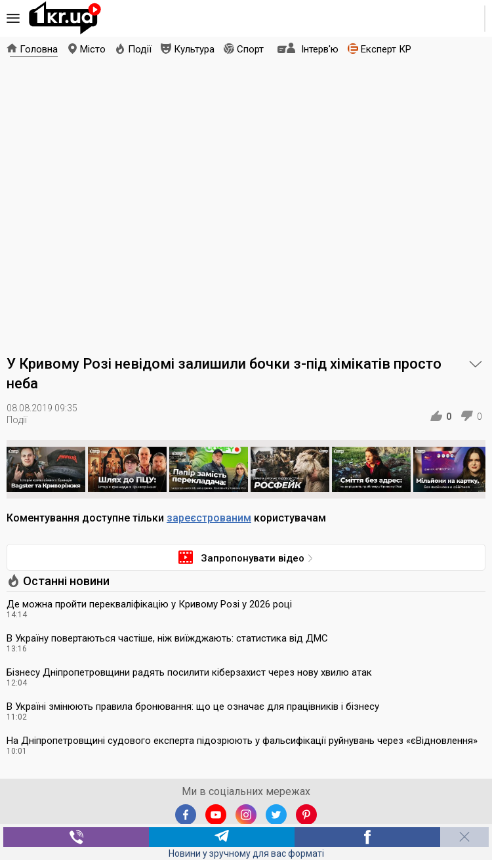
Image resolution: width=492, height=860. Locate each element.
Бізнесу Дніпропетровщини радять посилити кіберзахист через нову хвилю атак (189, 672)
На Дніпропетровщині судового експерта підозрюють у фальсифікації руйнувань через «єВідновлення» (242, 741)
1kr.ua (65, 18)
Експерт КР (386, 49)
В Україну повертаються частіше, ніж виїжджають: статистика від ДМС (167, 638)
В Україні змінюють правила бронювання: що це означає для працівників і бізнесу (193, 706)
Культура (194, 49)
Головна (39, 49)
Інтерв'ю (319, 49)
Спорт (250, 49)
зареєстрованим (209, 518)
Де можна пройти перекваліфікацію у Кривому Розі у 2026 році (149, 604)
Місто (93, 49)
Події (140, 49)
